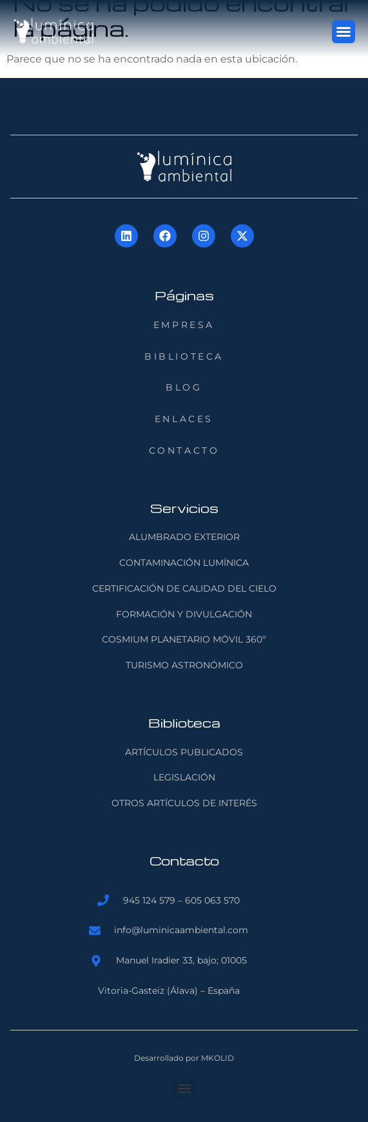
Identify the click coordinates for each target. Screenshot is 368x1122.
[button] (343, 31)
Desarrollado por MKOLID (184, 1058)
